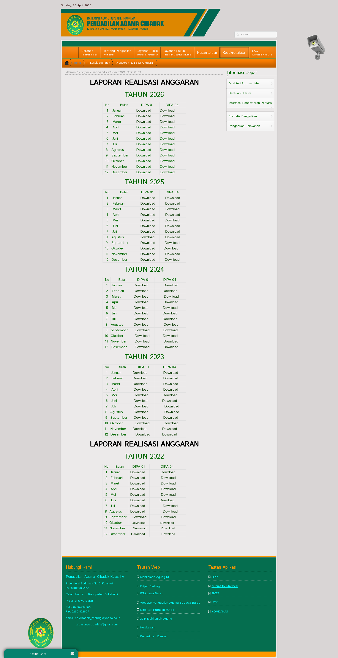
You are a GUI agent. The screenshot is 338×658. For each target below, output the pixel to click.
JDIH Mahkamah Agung (156, 619)
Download (168, 121)
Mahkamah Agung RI (154, 577)
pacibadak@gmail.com (102, 624)
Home (78, 63)
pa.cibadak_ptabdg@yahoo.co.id (97, 618)
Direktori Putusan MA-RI (157, 610)
